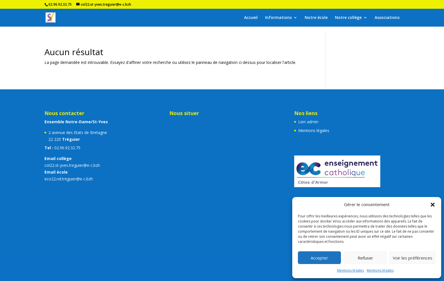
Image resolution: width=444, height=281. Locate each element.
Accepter (319, 258)
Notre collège (348, 18)
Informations (278, 18)
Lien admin (308, 121)
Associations (387, 18)
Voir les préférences (412, 258)
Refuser (365, 258)
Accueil (251, 18)
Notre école (316, 18)
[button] (433, 204)
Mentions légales (350, 270)
